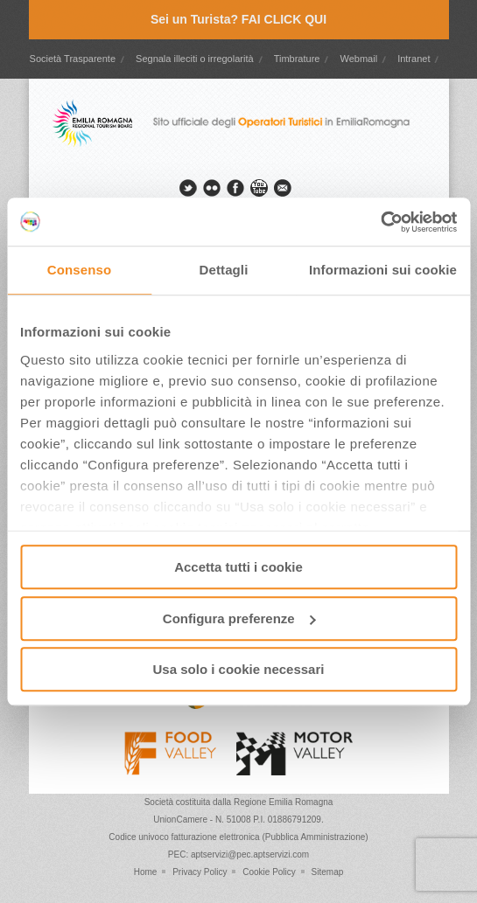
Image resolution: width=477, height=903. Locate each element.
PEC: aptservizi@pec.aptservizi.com (238, 854)
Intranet (413, 58)
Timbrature (297, 58)
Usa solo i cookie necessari (239, 669)
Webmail (358, 58)
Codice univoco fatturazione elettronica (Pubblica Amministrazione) (238, 837)
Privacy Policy (199, 872)
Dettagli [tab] (224, 269)
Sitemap (328, 872)
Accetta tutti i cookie (238, 566)
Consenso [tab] (79, 269)
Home (146, 872)
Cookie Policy (269, 872)
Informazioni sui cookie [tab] (383, 269)
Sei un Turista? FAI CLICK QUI (238, 19)
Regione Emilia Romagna (283, 802)
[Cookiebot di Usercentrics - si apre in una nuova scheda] (380, 222)
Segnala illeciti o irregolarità (195, 58)
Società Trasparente (73, 58)
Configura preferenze (239, 618)
